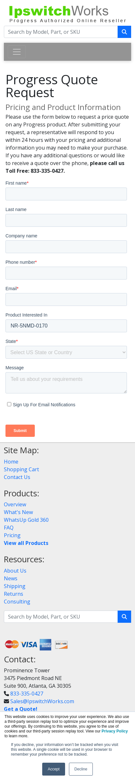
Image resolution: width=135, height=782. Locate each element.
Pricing (12, 535)
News (10, 578)
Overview (15, 504)
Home (11, 461)
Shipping (14, 586)
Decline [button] (80, 769)
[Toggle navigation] (17, 51)
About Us (15, 570)
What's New (18, 512)
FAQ (9, 527)
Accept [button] (54, 769)
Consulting (17, 601)
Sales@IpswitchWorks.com (42, 701)
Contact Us (17, 477)
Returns (13, 593)
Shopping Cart (21, 469)
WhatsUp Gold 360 (26, 519)
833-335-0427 (26, 693)
